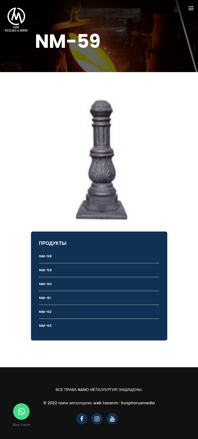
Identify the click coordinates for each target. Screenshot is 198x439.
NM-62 (45, 311)
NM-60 (45, 284)
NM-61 (45, 297)
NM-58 (45, 256)
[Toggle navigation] (191, 9)
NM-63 (45, 325)
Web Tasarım (105, 403)
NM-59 (45, 270)
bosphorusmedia (138, 403)
